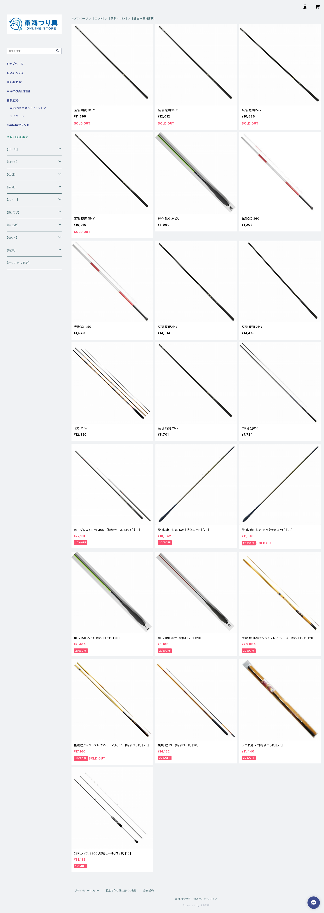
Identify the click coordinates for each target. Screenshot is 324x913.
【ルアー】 (12, 199)
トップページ (79, 18)
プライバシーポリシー (87, 890)
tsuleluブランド (18, 125)
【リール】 (12, 149)
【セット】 (12, 237)
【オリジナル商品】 (18, 263)
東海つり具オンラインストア (28, 108)
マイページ (17, 116)
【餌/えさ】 (13, 212)
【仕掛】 (11, 174)
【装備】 (11, 187)
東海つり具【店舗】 (18, 91)
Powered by (196, 905)
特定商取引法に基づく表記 (121, 890)
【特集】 (11, 250)
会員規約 (148, 890)
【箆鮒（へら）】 (118, 18)
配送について (15, 73)
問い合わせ (14, 82)
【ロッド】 (98, 18)
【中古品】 (13, 225)
